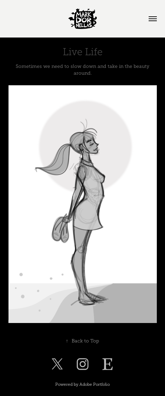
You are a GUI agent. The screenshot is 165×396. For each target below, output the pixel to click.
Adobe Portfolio (94, 384)
